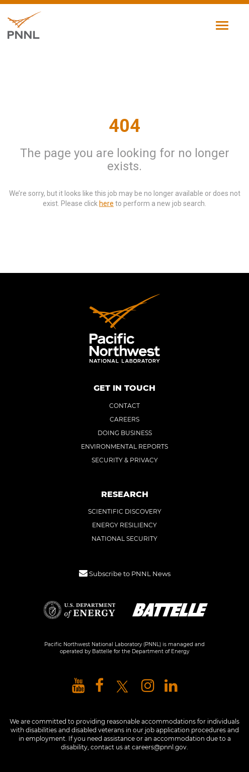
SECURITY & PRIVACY (125, 460)
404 (124, 125)
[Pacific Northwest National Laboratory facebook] (99, 686)
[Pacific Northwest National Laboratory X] (122, 686)
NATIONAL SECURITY (124, 538)
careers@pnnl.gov (159, 747)
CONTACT (124, 405)
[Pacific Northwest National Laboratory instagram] (147, 686)
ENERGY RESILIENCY (124, 525)
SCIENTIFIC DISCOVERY (124, 511)
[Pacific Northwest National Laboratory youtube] (78, 686)
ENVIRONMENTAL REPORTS (124, 446)
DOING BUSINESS (125, 433)
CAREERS (124, 419)
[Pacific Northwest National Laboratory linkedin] (171, 686)
